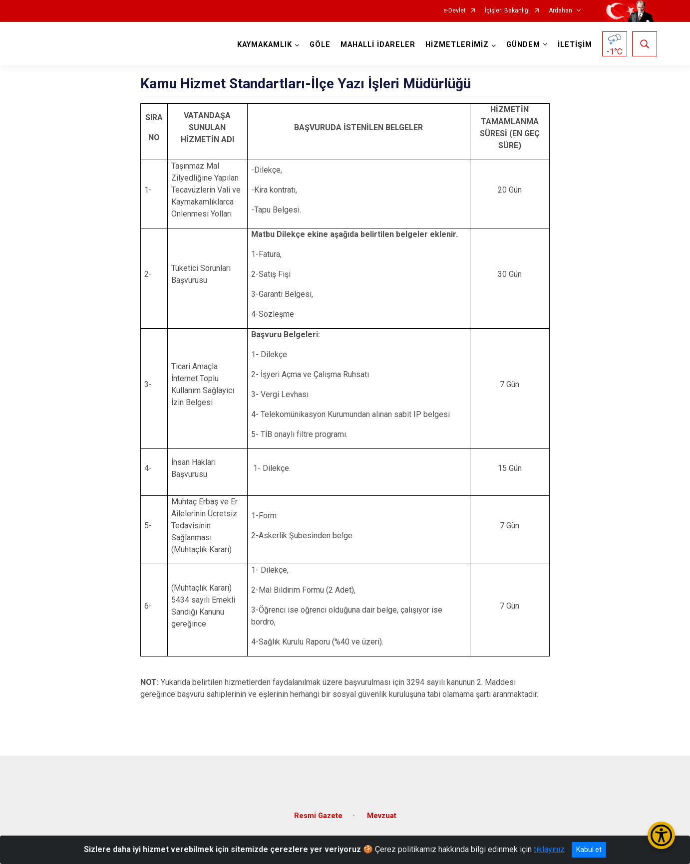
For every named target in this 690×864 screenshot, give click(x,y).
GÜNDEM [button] (522, 44)
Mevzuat (381, 812)
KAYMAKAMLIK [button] (263, 44)
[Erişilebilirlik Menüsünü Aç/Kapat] (661, 835)
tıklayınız (549, 849)
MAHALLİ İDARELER (377, 44)
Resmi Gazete (318, 812)
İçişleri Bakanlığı (507, 10)
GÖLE (319, 44)
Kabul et (589, 850)
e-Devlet (454, 10)
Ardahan (560, 10)
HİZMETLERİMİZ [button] (456, 44)
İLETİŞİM (574, 44)
